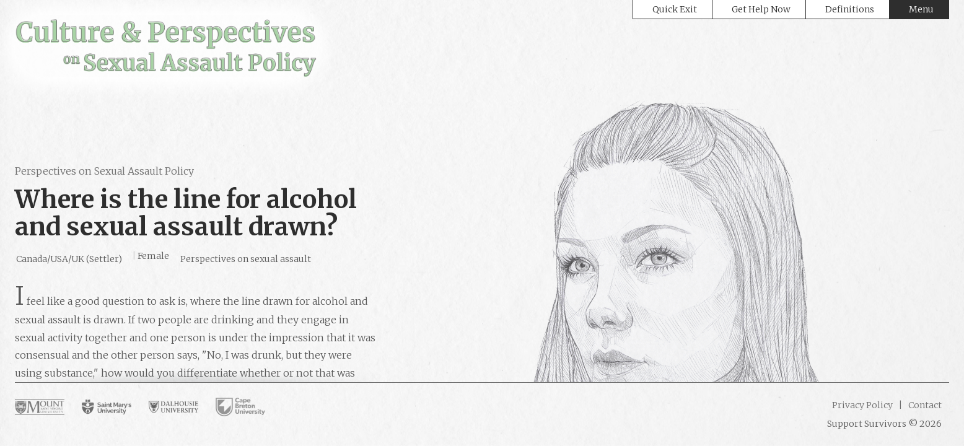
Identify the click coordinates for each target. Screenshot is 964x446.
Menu (921, 9)
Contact (924, 405)
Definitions (849, 9)
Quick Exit (674, 9)
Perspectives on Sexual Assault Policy (104, 171)
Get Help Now (761, 9)
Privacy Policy (862, 405)
